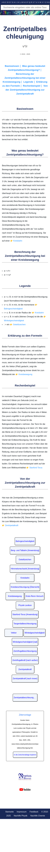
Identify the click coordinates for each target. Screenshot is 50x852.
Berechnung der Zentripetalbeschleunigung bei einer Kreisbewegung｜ (24, 78)
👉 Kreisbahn (16, 241)
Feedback (34, 812)
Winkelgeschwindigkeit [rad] (25, 642)
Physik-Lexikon (25, 605)
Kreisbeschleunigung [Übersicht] (25, 587)
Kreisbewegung (15, 596)
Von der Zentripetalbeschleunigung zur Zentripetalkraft (26, 89)
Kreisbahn (24, 578)
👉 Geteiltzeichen (18, 324)
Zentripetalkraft (25, 669)
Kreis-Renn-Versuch (34, 596)
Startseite (9, 812)
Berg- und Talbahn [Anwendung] (25, 550)
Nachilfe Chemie (37, 816)
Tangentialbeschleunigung (25, 624)
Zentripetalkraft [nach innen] (25, 678)
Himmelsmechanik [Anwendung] (25, 569)
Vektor (14, 633)
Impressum (22, 812)
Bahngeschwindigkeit (25, 541)
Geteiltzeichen (25, 559)
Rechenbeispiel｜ (33, 85)
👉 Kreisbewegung (24, 374)
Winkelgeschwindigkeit (35, 633)
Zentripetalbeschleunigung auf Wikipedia (25, 698)
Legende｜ (29, 82)
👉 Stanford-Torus (34, 468)
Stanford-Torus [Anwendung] (25, 614)
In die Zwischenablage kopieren (25, 755)
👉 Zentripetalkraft (10, 525)
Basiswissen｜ (13, 66)
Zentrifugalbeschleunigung (25, 651)
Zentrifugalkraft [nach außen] (25, 660)
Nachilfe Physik (20, 816)
